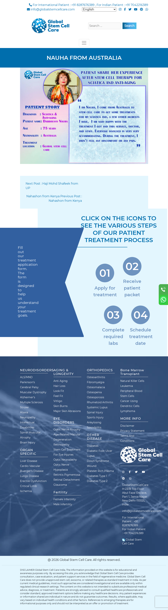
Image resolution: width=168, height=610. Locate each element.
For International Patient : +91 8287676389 (63, 5)
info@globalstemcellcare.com (53, 9)
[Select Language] (99, 9)
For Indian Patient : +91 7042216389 (122, 5)
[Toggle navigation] (84, 43)
